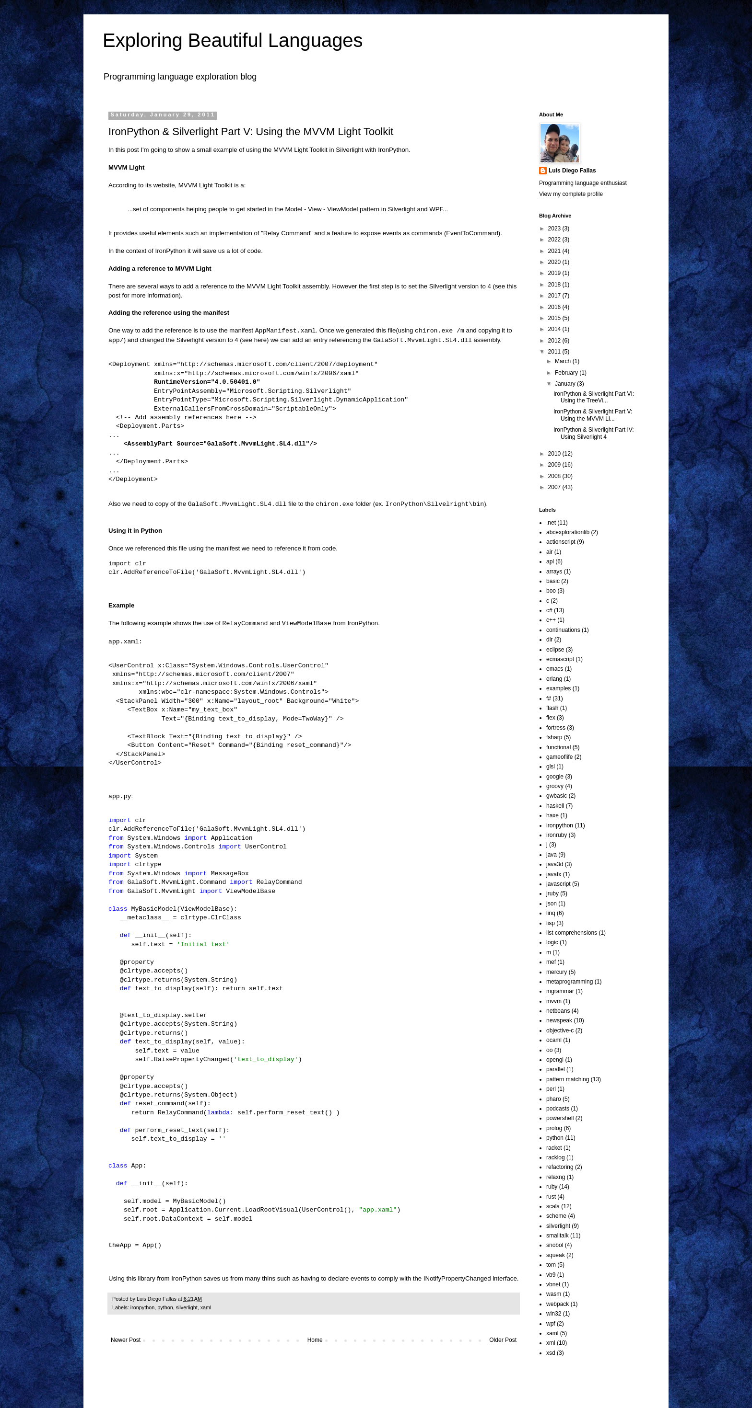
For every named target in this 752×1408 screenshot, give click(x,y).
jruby (552, 893)
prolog (554, 1128)
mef (551, 962)
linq (550, 913)
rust (551, 1196)
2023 (555, 228)
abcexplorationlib (567, 532)
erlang (554, 678)
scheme (556, 1216)
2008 (555, 476)
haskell (555, 805)
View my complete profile (571, 194)
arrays (554, 571)
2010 (555, 453)
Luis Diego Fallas (572, 170)
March (564, 361)
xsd (550, 1353)
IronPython (393, 149)
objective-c (560, 1030)
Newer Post (126, 1340)
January (566, 383)
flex (550, 717)
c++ (551, 620)
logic (552, 942)
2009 (555, 464)
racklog (555, 1157)
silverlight (187, 1307)
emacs (554, 668)
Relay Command (286, 233)
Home (315, 1340)
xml (550, 1342)
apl (550, 561)
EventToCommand (472, 233)
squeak (555, 1255)
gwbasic (556, 795)
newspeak (559, 1020)
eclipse (555, 649)
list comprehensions (571, 932)
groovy (555, 786)
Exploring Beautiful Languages (233, 40)
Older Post (503, 1340)
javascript (558, 884)
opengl (555, 1059)
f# (548, 698)
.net (551, 522)
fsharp (554, 737)
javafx (553, 874)
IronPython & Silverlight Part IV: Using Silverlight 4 (593, 433)
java (551, 854)
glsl (550, 766)
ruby (551, 1186)
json (551, 903)
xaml (206, 1307)
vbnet (553, 1284)
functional (558, 747)
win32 (553, 1313)
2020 (555, 262)
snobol (554, 1245)
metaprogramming (569, 981)
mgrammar (560, 991)
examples (558, 688)
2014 (555, 329)
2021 (555, 251)
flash (552, 708)
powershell (560, 1118)
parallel (555, 1069)
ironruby (556, 835)
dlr (549, 639)
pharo (553, 1099)
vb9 (550, 1274)
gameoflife (559, 757)
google (555, 776)
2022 (555, 239)
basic (553, 581)
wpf (550, 1323)
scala (553, 1206)
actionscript (561, 541)
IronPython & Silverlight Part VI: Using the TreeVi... (593, 397)
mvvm (554, 1001)
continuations (563, 630)
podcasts (557, 1108)
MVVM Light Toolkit (300, 149)
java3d (554, 864)
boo (551, 590)
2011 (555, 351)
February (567, 372)
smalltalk (557, 1235)
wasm (553, 1294)
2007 (555, 487)
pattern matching (567, 1079)
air (549, 552)
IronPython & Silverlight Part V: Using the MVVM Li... (592, 415)
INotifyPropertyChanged (457, 1278)
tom (551, 1264)
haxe (552, 815)
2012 (555, 340)
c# (549, 610)
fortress (555, 727)
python (165, 1307)
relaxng (555, 1177)
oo (549, 1050)
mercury (556, 972)
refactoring (560, 1167)
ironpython (142, 1307)
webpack (557, 1304)
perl (551, 1089)
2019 (555, 273)
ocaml (554, 1040)
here (260, 340)
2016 (555, 307)
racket (554, 1148)
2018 (555, 284)
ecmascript (560, 659)
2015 (555, 318)
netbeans (558, 1010)
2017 (555, 295)
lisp (550, 923)
